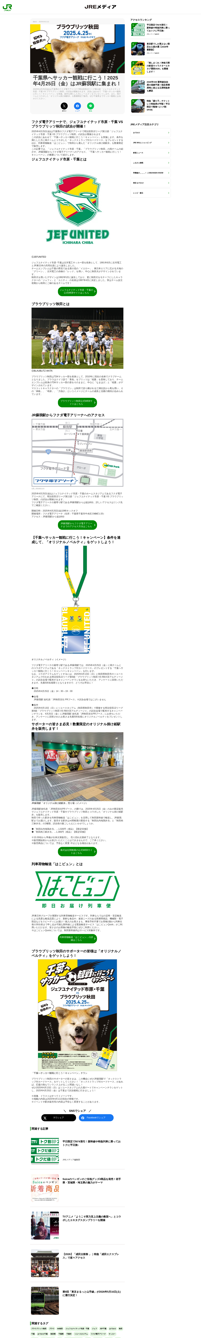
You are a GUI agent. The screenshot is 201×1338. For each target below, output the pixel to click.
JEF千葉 (103, 1329)
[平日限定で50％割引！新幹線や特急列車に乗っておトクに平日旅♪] (77, 1150)
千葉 (33, 1334)
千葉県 (61, 1334)
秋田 (120, 1329)
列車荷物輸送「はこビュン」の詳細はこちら (78, 938)
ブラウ (51, 1329)
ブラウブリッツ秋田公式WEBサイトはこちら (78, 402)
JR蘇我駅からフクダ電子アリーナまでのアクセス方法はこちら (78, 525)
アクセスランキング (141, 20)
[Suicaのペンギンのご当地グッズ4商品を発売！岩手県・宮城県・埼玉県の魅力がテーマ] (77, 1188)
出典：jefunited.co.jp (38, 488)
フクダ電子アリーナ (98, 1334)
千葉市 (68, 1334)
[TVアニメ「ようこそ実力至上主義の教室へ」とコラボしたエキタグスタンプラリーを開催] (77, 1225)
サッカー (112, 1334)
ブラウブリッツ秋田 (38, 1329)
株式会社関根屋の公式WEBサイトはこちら (78, 851)
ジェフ (94, 1329)
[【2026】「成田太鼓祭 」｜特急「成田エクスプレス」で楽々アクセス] (77, 1263)
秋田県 (53, 1334)
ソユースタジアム (81, 1334)
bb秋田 (60, 1329)
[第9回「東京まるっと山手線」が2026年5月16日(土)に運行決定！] (77, 1301)
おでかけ (112, 1329)
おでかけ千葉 (43, 1334)
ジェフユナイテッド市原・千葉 (77, 1329)
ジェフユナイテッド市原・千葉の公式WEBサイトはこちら (78, 291)
